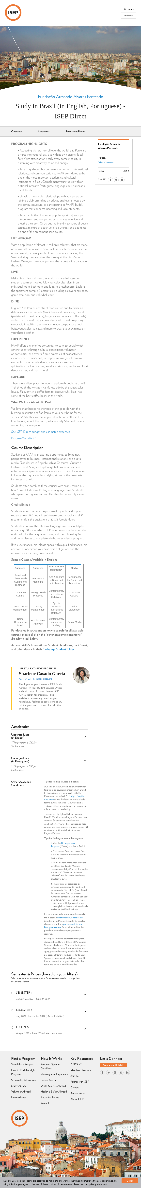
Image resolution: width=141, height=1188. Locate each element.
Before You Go (49, 1080)
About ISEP (76, 1099)
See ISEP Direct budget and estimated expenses (40, 432)
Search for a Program (22, 1064)
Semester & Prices (75, 131)
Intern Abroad (19, 1097)
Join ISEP (75, 1075)
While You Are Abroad (53, 1085)
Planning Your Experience (54, 1074)
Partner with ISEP (79, 1081)
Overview (16, 131)
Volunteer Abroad (21, 1091)
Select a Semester (105, 162)
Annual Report (78, 1093)
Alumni (45, 1103)
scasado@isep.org (43, 678)
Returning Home (50, 1097)
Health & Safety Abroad (54, 1091)
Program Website (23, 438)
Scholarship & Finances (23, 1080)
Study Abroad (19, 1085)
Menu (128, 15)
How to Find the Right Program (23, 1072)
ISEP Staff (75, 1064)
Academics (43, 131)
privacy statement (98, 1184)
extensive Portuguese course (70, 917)
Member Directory (80, 1070)
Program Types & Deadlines (50, 1066)
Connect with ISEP (113, 1064)
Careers (74, 1087)
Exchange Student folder (58, 649)
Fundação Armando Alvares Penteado (70, 96)
